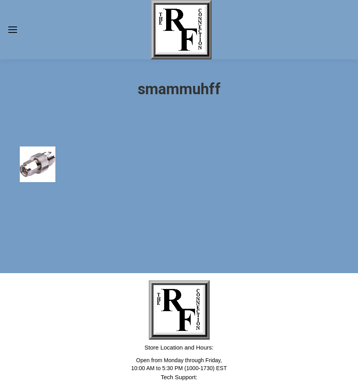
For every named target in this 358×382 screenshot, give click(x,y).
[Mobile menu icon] (12, 29)
